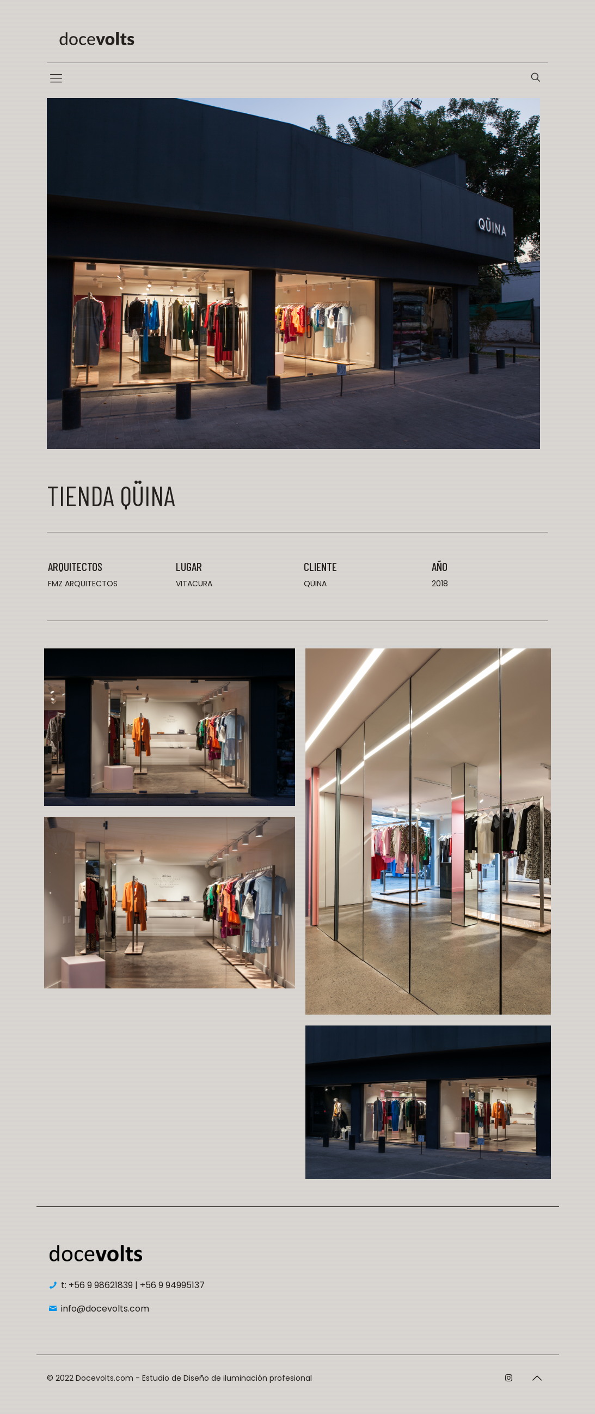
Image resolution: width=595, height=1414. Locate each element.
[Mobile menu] (56, 78)
